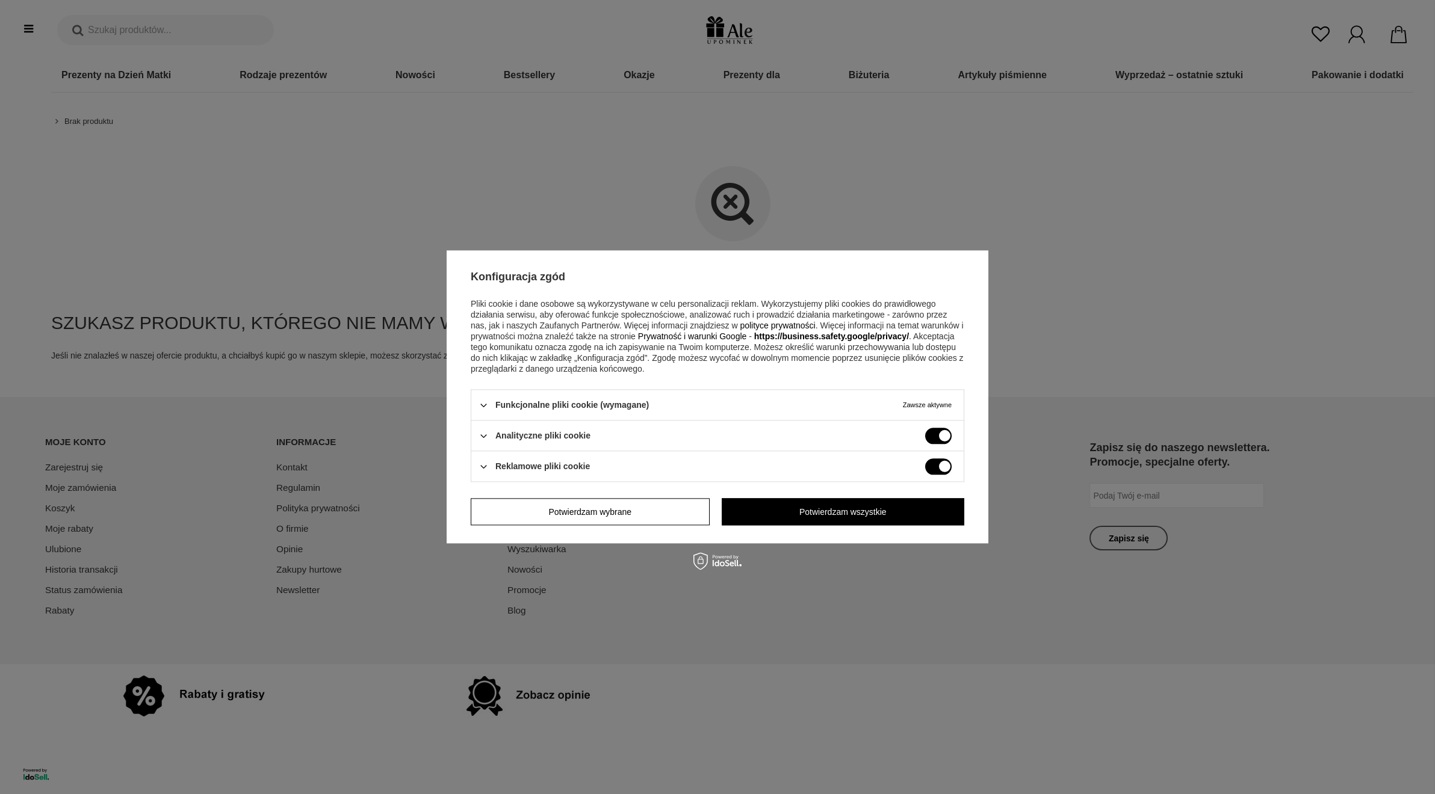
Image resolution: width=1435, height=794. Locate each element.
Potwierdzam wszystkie (843, 512)
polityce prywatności (777, 325)
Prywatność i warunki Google (692, 336)
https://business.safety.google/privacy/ (831, 336)
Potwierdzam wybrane (589, 512)
